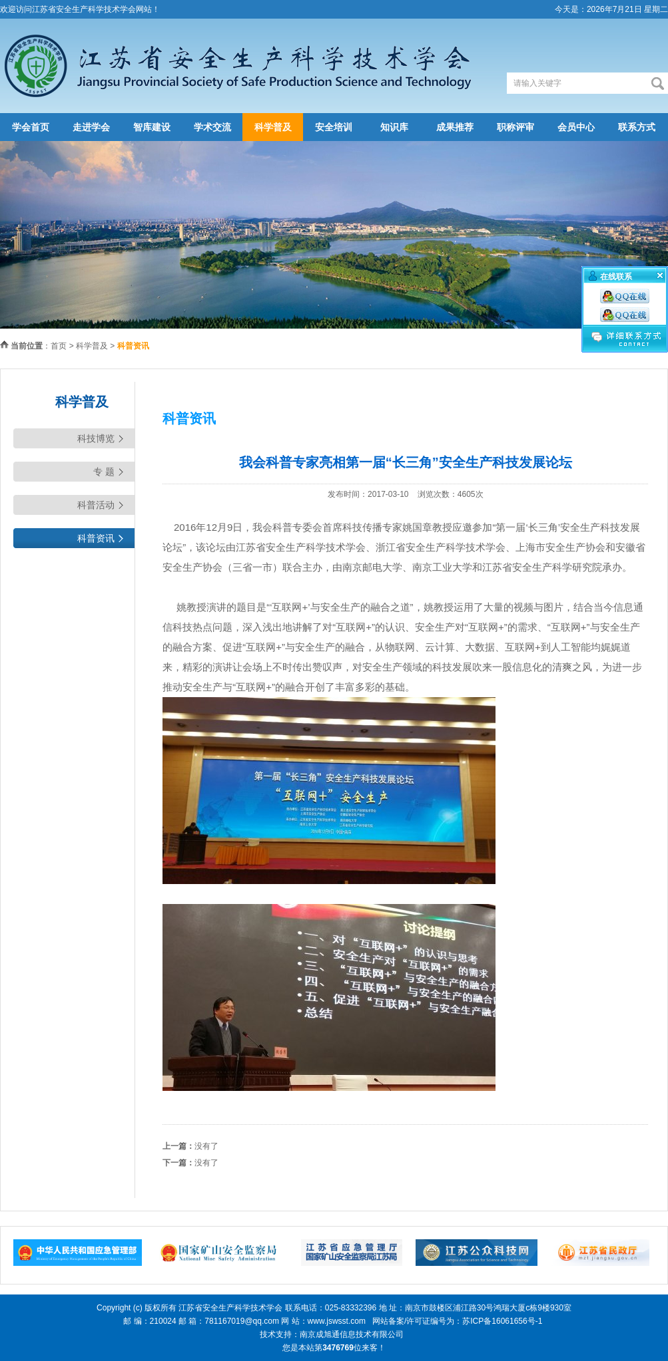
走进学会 (91, 127)
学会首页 (30, 127)
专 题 (104, 471)
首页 (59, 346)
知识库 (394, 127)
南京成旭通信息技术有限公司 (352, 1334)
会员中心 (576, 127)
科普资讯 (96, 538)
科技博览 (96, 438)
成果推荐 (455, 127)
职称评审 (515, 127)
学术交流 (212, 127)
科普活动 (96, 505)
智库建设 (151, 127)
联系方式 (636, 127)
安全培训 (333, 127)
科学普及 (273, 127)
